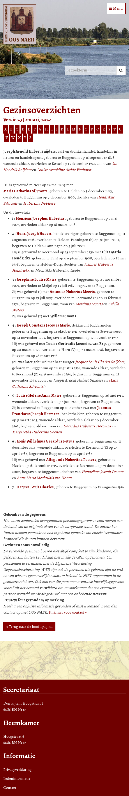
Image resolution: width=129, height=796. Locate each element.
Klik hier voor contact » (68, 612)
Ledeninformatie (16, 778)
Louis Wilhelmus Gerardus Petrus (45, 441)
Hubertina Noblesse (39, 203)
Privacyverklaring (17, 769)
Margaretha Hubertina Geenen (37, 432)
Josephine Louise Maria (36, 279)
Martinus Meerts (89, 304)
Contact (9, 787)
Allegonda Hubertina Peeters (71, 459)
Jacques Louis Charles (35, 487)
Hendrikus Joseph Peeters (102, 471)
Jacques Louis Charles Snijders (99, 361)
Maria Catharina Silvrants (25, 191)
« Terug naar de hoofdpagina (29, 626)
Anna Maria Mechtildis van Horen (44, 477)
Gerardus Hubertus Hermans (87, 426)
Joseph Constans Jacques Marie (43, 325)
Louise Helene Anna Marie (38, 395)
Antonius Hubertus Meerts (72, 291)
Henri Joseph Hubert (33, 233)
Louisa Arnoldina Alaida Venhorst (64, 169)
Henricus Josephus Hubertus (40, 218)
